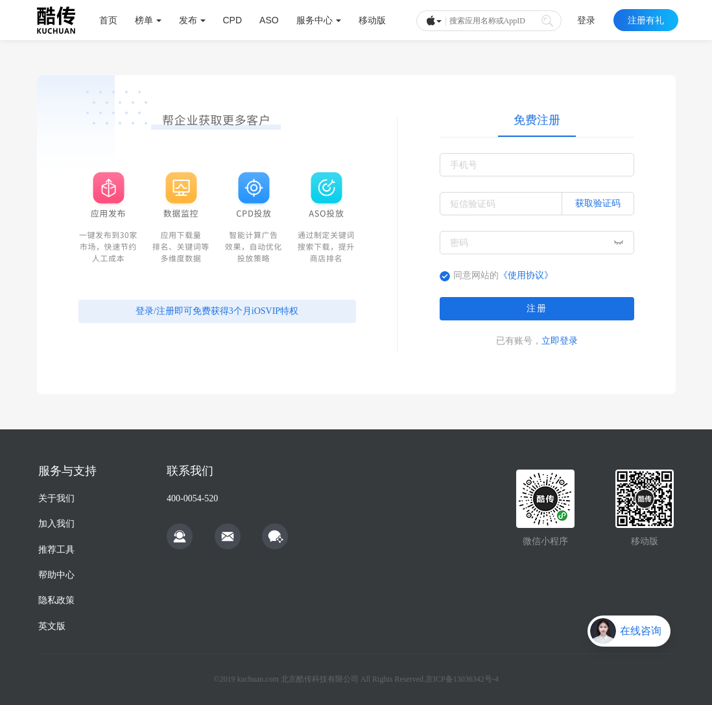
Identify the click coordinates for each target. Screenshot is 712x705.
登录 (586, 20)
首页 (108, 20)
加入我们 (56, 524)
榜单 (148, 20)
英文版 (51, 626)
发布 (192, 20)
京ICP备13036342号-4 (462, 679)
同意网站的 (503, 275)
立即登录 (559, 340)
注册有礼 (646, 20)
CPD (233, 20)
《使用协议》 (526, 275)
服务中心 (318, 20)
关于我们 (56, 498)
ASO (269, 20)
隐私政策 (56, 600)
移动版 (372, 20)
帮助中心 (56, 575)
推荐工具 (56, 550)
